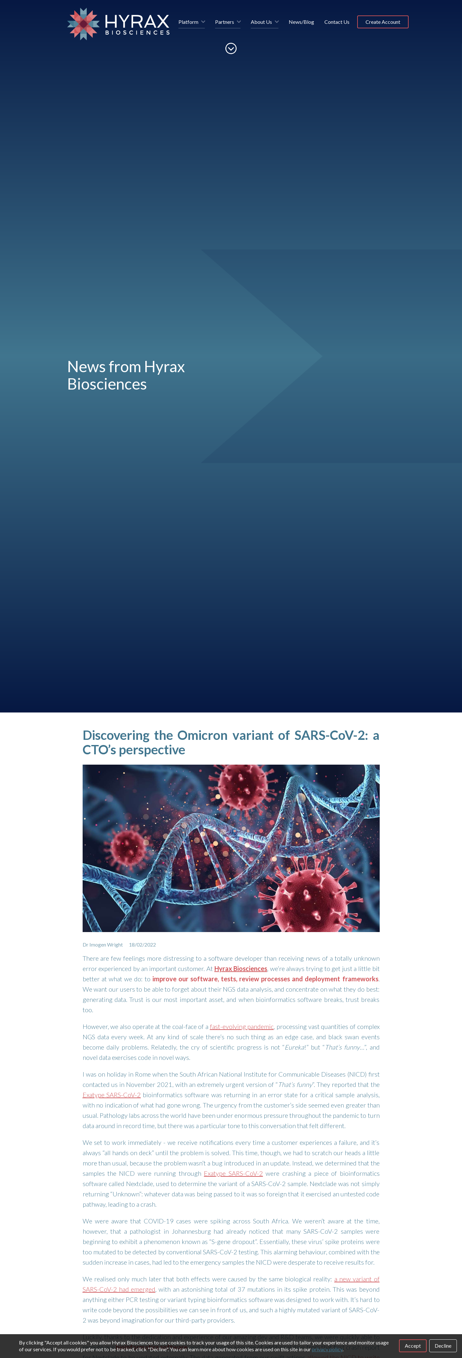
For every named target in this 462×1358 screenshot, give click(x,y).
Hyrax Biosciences (240, 968)
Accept (413, 1346)
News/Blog (301, 22)
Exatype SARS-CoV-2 (112, 1095)
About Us (261, 22)
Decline (443, 1346)
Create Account (383, 22)
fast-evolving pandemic (242, 1026)
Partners (224, 22)
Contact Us (336, 22)
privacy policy (327, 1349)
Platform (188, 22)
